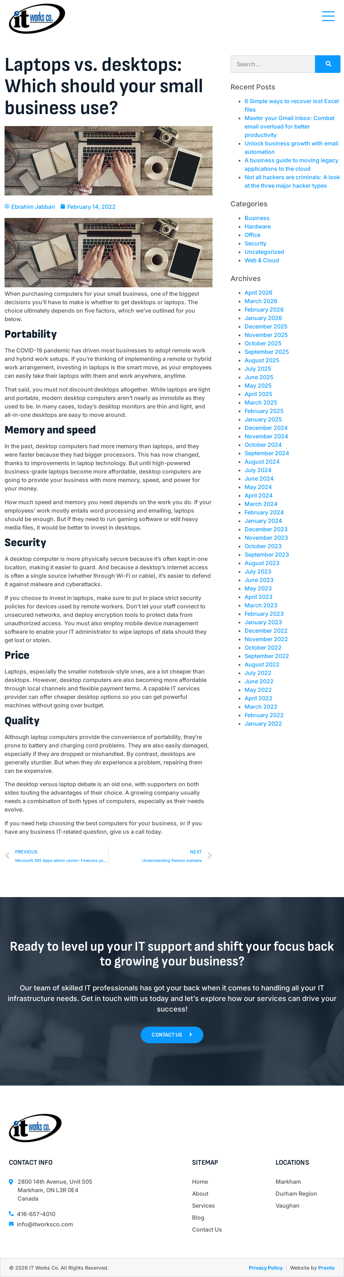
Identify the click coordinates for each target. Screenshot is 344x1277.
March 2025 (261, 402)
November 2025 (266, 334)
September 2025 (267, 351)
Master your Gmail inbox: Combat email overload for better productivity (289, 126)
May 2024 (258, 486)
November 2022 (266, 639)
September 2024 (267, 453)
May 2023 (258, 588)
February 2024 (264, 512)
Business (257, 217)
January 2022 (263, 723)
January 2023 (263, 622)
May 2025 (258, 385)
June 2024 (259, 478)
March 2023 (261, 605)
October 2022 (263, 647)
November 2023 (266, 537)
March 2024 (261, 503)
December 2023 (266, 529)
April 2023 (258, 596)
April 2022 (258, 698)
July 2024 (258, 470)
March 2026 (261, 301)
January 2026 (263, 317)
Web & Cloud (262, 260)
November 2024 (266, 436)
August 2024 (262, 461)
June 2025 (259, 377)
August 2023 (262, 562)
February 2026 (264, 309)
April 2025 (258, 394)
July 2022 (258, 672)
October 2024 (263, 444)
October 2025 (263, 343)
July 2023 (258, 571)
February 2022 (264, 715)
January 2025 (263, 419)
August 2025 (262, 360)
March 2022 (261, 706)
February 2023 (264, 613)
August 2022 (262, 664)
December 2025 (266, 326)
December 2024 (266, 427)
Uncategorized (264, 251)
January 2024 (263, 520)
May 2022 (258, 689)
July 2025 (258, 368)
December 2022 (266, 630)
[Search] (327, 64)
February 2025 (264, 410)
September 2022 (267, 655)
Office (252, 234)
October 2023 (263, 546)
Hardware (258, 226)
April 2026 (258, 292)
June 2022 (259, 681)
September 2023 (267, 554)
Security (255, 243)
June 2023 (259, 579)
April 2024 (259, 495)
